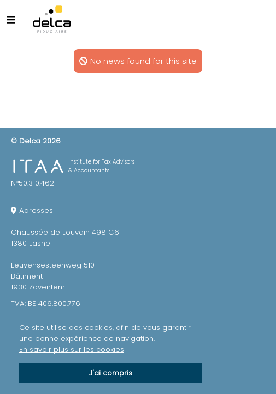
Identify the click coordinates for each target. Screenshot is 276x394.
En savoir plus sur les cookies (71, 349)
